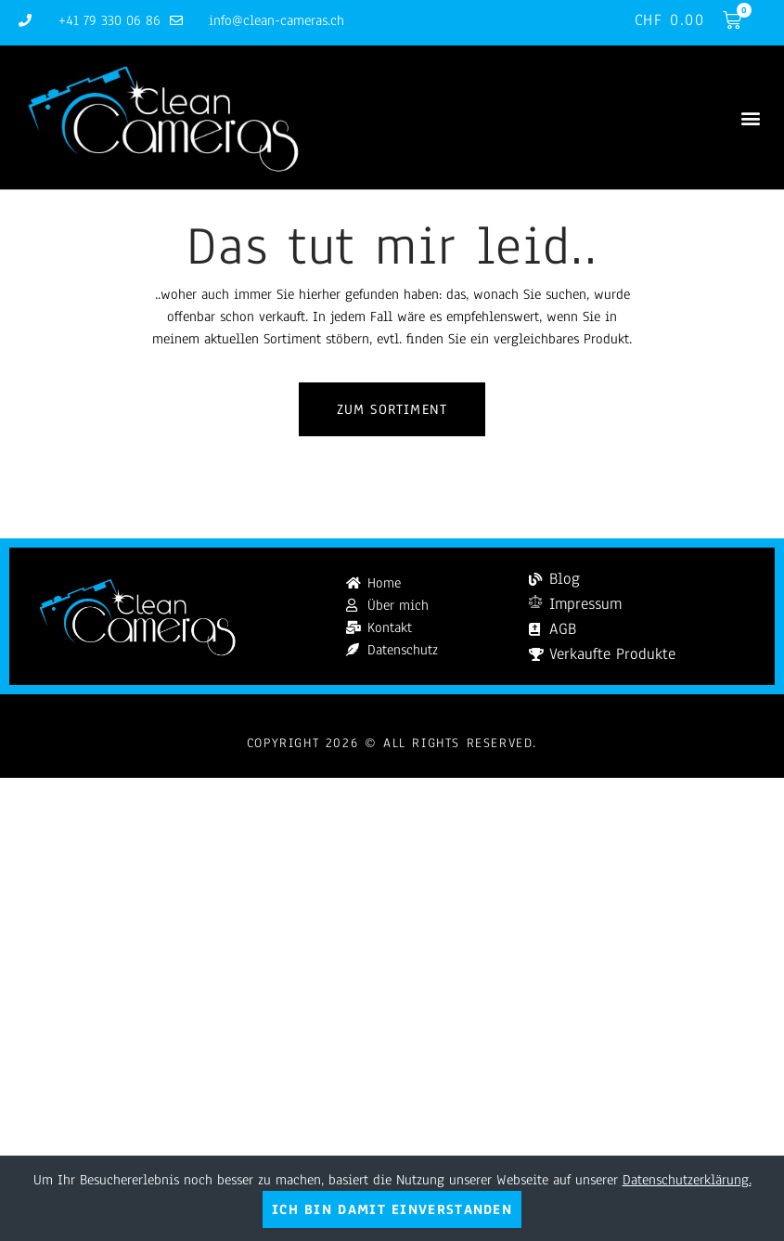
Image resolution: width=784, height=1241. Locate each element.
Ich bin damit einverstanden (392, 1209)
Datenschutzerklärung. (687, 1179)
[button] (750, 117)
